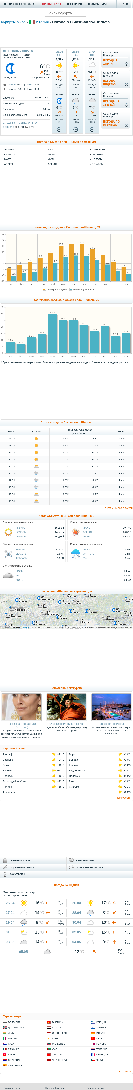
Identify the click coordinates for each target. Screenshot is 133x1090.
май (50, 149)
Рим (71, 781)
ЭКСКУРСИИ (74, 4)
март (7, 159)
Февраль (21, 558)
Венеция (74, 759)
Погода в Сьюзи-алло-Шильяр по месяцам (66, 141)
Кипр (55, 1038)
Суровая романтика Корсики (66, 723)
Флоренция (9, 792)
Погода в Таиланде (55, 1088)
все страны (124, 1071)
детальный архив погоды (119, 508)
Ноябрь (21, 532)
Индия (12, 1033)
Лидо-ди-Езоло (78, 770)
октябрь (97, 154)
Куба (11, 1043)
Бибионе (8, 759)
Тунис (12, 1054)
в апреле (8, 126)
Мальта (101, 1043)
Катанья (7, 770)
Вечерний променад (112, 723)
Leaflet (26, 628)
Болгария (14, 1022)
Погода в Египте (11, 1088)
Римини (7, 786)
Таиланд (101, 1049)
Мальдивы (58, 1043)
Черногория (60, 1060)
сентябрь (98, 149)
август (52, 164)
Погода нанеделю (111, 82)
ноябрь (97, 159)
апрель (9, 164)
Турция (57, 1054)
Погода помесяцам (111, 123)
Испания (102, 1033)
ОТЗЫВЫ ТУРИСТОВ (100, 4)
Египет (56, 1027)
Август (87, 532)
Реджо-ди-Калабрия (15, 781)
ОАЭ (54, 1049)
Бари (72, 754)
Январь (20, 527)
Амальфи (8, 754)
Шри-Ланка (15, 1065)
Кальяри (74, 765)
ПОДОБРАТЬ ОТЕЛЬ (22, 867)
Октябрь (88, 553)
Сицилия (74, 786)
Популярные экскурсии (66, 688)
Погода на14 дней (111, 103)
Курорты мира (13, 22)
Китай (100, 1038)
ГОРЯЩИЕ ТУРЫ (51, 4)
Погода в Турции (95, 1088)
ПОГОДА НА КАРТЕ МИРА (19, 4)
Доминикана (16, 1027)
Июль (86, 527)
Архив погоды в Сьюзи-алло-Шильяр (66, 422)
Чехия (100, 1060)
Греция (101, 1022)
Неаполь (8, 775)
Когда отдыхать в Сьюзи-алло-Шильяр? (66, 515)
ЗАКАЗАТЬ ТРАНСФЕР (89, 867)
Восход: (12, 84)
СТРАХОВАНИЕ (85, 860)
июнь (52, 154)
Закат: (30, 84)
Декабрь (21, 536)
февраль (10, 154)
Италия (42, 22)
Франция (102, 1054)
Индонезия (59, 1033)
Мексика (13, 1049)
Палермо (74, 775)
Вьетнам (57, 1022)
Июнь (87, 536)
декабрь (97, 164)
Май (85, 558)
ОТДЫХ (123, 4)
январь (9, 149)
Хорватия (14, 1060)
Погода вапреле (110, 62)
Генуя (6, 765)
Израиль (101, 1027)
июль (51, 159)
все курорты (124, 797)
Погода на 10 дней (66, 885)
